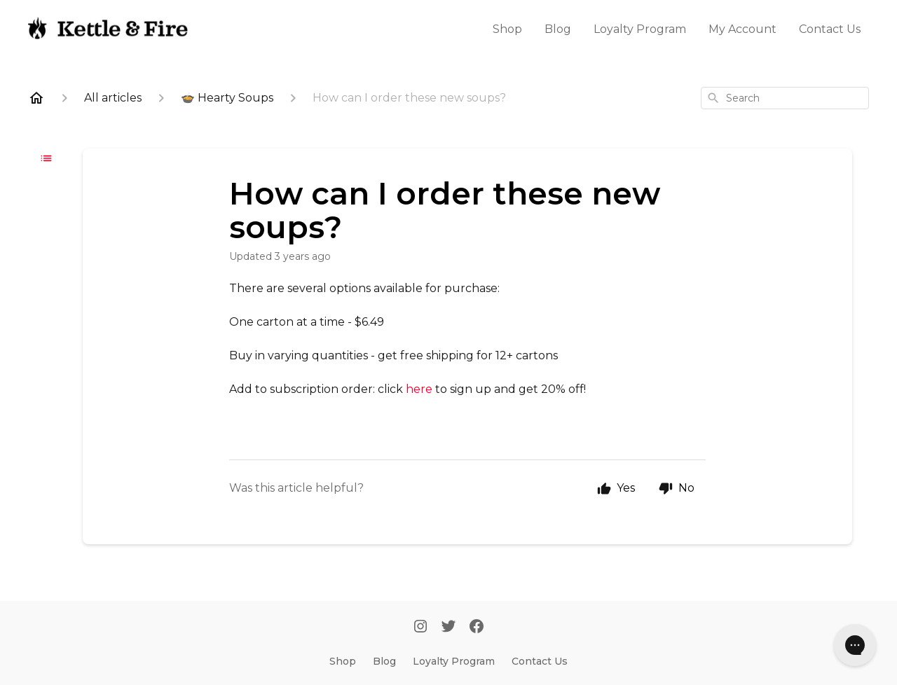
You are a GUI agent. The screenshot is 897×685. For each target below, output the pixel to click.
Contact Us (830, 29)
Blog (558, 29)
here (419, 389)
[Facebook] (476, 627)
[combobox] (785, 98)
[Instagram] (420, 627)
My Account (742, 29)
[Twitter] (448, 627)
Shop (507, 29)
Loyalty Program (640, 29)
